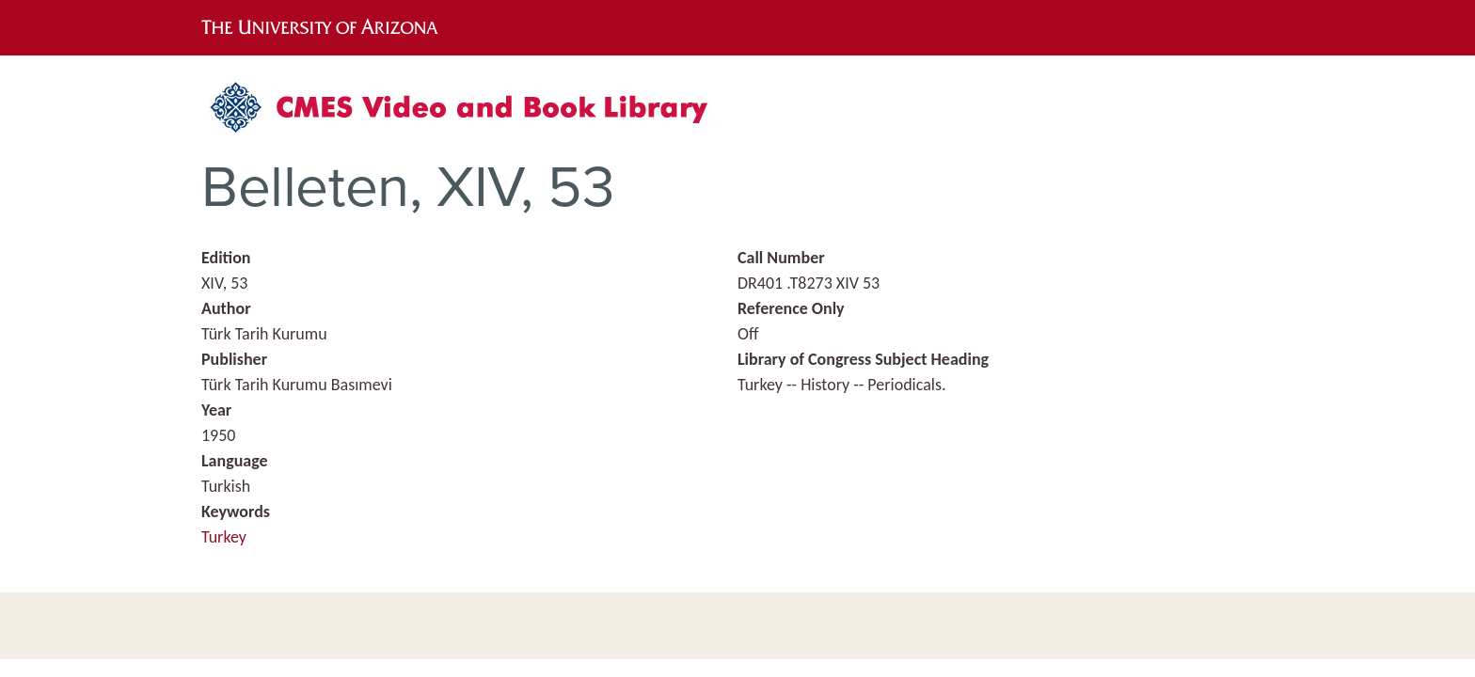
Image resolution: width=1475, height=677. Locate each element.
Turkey (223, 537)
